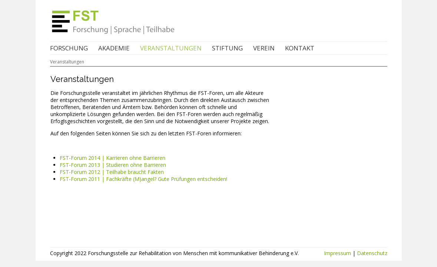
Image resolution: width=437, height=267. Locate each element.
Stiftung (227, 48)
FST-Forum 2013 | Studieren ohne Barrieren (113, 164)
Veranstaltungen (171, 48)
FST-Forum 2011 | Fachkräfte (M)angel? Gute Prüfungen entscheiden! (143, 178)
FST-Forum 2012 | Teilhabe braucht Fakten (112, 171)
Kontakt (299, 48)
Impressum (337, 253)
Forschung (69, 48)
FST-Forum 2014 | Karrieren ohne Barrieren (112, 157)
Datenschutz (372, 253)
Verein (264, 48)
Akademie (114, 48)
